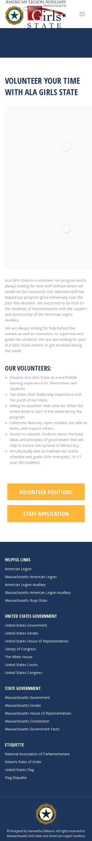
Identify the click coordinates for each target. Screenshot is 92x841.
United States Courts (21, 664)
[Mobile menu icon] (82, 14)
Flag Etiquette (16, 777)
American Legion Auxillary (25, 584)
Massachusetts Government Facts (32, 729)
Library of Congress (20, 649)
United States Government (26, 625)
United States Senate (21, 633)
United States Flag (19, 769)
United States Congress (23, 672)
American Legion (18, 568)
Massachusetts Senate (23, 705)
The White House (18, 656)
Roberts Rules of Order (23, 761)
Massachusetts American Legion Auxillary (38, 592)
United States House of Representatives (36, 641)
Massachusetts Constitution (27, 721)
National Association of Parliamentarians (37, 754)
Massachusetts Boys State (26, 600)
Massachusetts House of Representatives (38, 713)
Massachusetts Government (27, 697)
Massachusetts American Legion (31, 576)
